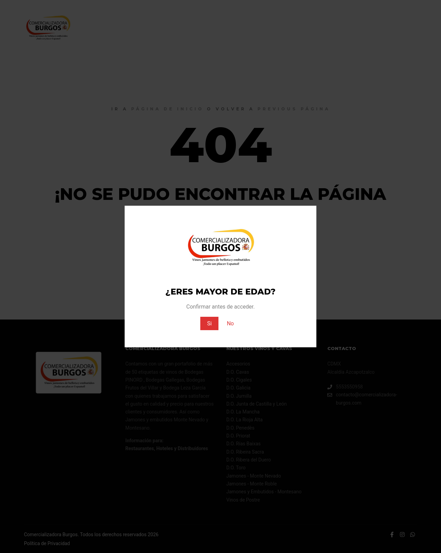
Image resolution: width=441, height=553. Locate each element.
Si (209, 323)
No (230, 323)
